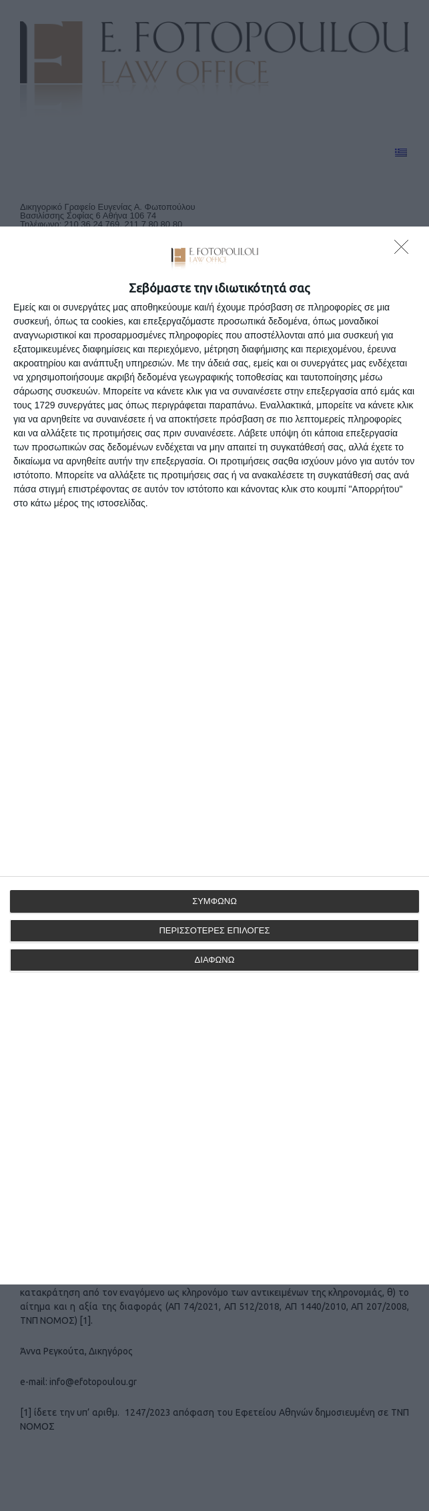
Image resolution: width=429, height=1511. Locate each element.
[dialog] (214, 755)
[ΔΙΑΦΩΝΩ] (405, 250)
